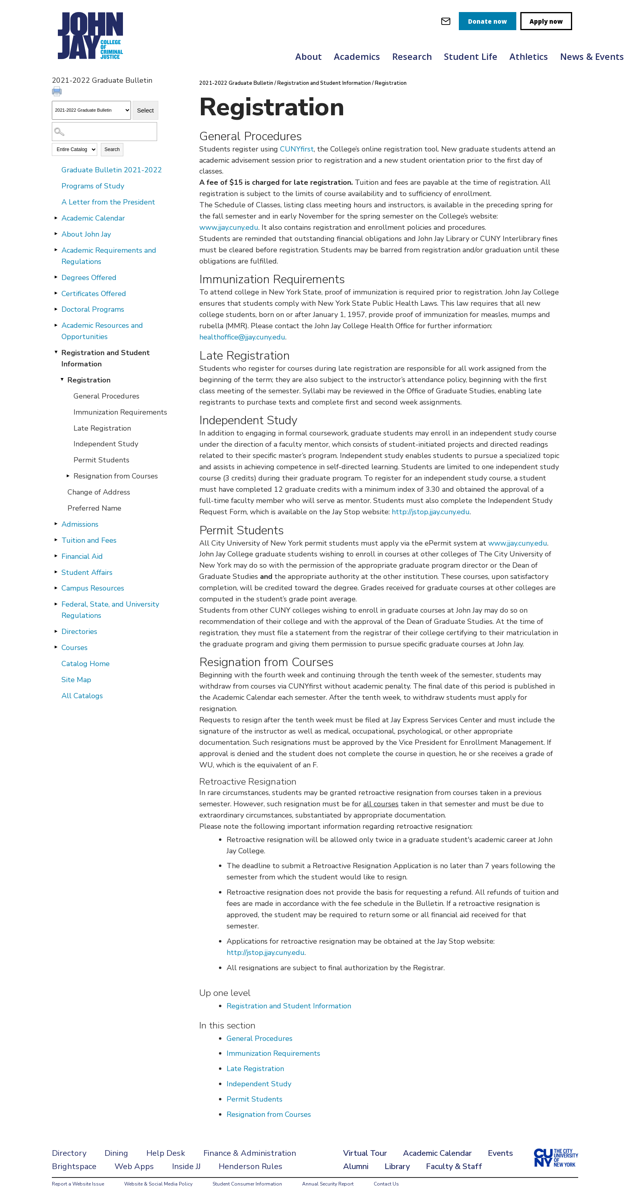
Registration (89, 380)
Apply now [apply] (546, 21)
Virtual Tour (365, 1153)
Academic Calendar (93, 218)
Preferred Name (94, 508)
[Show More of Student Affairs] (56, 572)
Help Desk (165, 1153)
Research (412, 56)
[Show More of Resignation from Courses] (68, 476)
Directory (69, 1153)
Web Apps (134, 1166)
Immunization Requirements (120, 412)
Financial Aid (82, 556)
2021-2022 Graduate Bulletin (236, 83)
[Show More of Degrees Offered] (56, 277)
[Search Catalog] (104, 131)
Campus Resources (92, 588)
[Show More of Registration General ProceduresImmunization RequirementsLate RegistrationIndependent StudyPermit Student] (62, 380)
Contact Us (386, 1184)
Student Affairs (86, 572)
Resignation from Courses (116, 476)
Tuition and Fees (89, 540)
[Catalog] (91, 110)
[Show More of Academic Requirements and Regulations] (56, 250)
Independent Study (106, 444)
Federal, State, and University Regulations (110, 609)
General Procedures (106, 396)
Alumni (355, 1166)
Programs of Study (92, 186)
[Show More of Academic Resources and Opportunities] (56, 325)
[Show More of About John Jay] (56, 234)
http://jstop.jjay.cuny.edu (431, 512)
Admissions (79, 524)
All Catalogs (82, 696)
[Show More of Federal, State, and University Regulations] (56, 604)
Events (500, 1153)
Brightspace (74, 1166)
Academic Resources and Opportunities (102, 331)
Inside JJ (186, 1166)
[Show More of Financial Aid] (56, 556)
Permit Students (101, 460)
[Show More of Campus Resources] (56, 588)
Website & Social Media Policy (158, 1184)
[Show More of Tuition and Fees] (56, 540)
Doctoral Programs (92, 309)
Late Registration (102, 428)
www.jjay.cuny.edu (228, 227)
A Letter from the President (108, 202)
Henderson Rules (250, 1166)
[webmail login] (446, 21)
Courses (74, 647)
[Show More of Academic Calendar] (56, 218)
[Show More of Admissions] (56, 524)
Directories (79, 631)
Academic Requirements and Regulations (108, 255)
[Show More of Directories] (56, 631)
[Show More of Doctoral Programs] (56, 309)
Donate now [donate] (487, 21)
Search (112, 149)
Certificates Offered (93, 293)
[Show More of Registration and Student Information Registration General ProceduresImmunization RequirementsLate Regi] (56, 352)
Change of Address (99, 492)
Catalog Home (85, 663)
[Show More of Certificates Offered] (56, 293)
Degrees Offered (89, 277)
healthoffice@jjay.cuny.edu (242, 337)
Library (397, 1166)
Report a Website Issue (78, 1184)
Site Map (76, 680)
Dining (116, 1153)
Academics (357, 56)
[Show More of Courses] (56, 647)
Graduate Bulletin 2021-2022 (111, 170)
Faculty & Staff (454, 1166)
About (308, 56)
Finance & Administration (249, 1153)
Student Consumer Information (247, 1184)
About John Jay (86, 234)
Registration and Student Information (105, 358)
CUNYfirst (297, 149)
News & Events (592, 56)
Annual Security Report (328, 1184)
